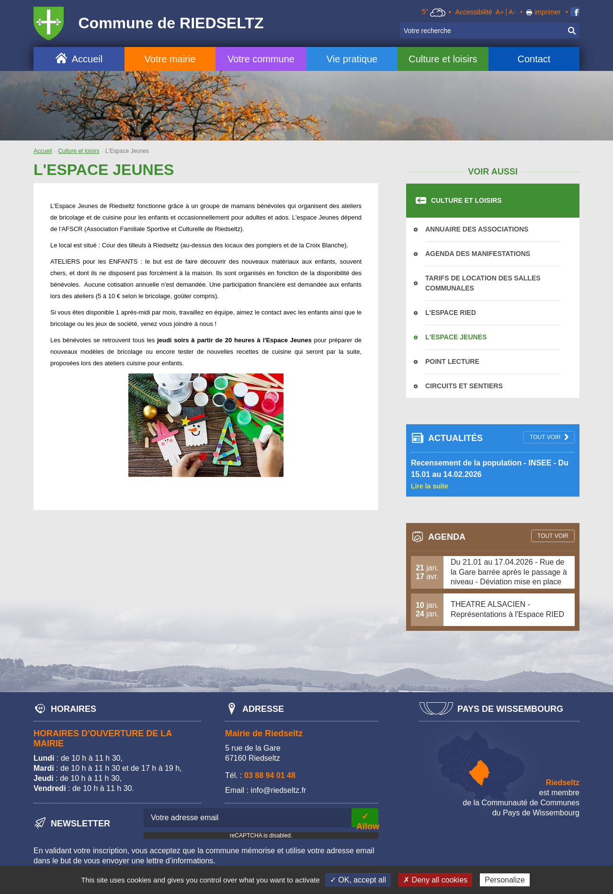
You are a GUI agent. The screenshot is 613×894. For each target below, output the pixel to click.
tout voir (545, 437)
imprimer (547, 12)
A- (512, 12)
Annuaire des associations (476, 229)
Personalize (505, 880)
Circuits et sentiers (464, 386)
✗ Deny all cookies (435, 880)
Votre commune (261, 59)
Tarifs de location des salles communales (483, 283)
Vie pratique (352, 59)
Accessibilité (473, 12)
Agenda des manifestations (477, 253)
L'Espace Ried (450, 312)
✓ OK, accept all (358, 880)
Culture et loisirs (443, 59)
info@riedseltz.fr (278, 790)
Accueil (87, 59)
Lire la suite (429, 486)
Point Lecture (452, 361)
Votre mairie (170, 59)
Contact (533, 59)
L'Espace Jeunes (456, 337)
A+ (500, 12)
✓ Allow (367, 819)
